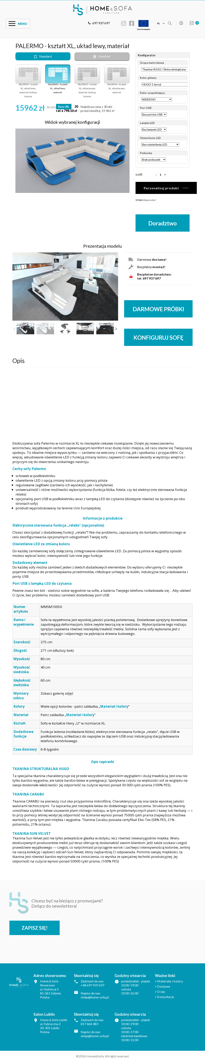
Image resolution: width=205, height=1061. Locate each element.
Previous (14, 329)
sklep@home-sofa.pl (95, 997)
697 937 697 (99, 23)
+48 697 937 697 (92, 985)
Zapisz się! (35, 927)
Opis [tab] (18, 360)
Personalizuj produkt (161, 188)
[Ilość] (160, 174)
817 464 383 (89, 1024)
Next (116, 329)
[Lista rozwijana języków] (158, 23)
